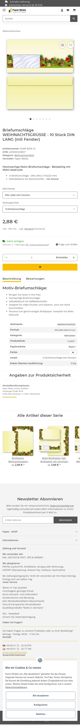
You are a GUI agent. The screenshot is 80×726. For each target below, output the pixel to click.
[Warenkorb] (74, 10)
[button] (62, 10)
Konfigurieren (40, 705)
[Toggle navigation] (4, 9)
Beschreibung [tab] (12, 278)
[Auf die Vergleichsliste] (62, 45)
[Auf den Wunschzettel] (70, 45)
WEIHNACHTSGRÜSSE (66, 324)
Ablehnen (40, 714)
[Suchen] (36, 18)
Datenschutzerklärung (62, 505)
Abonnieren (65, 520)
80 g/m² (72, 347)
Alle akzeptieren (41, 695)
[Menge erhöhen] (73, 257)
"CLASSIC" (71, 341)
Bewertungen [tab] (35, 278)
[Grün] (73, 352)
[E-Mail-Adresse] (28, 520)
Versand (29, 228)
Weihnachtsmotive (24, 155)
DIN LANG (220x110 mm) (65, 330)
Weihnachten (69, 336)
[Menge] (32, 257)
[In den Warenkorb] (40, 267)
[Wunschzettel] (68, 10)
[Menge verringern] (6, 257)
